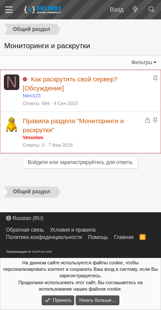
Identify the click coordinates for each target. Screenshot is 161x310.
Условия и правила (72, 230)
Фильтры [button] (141, 62)
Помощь (98, 237)
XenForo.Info (42, 252)
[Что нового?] (135, 10)
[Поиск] (151, 10)
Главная (124, 237)
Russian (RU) (24, 218)
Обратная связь (25, 230)
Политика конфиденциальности (44, 237)
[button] (9, 9)
